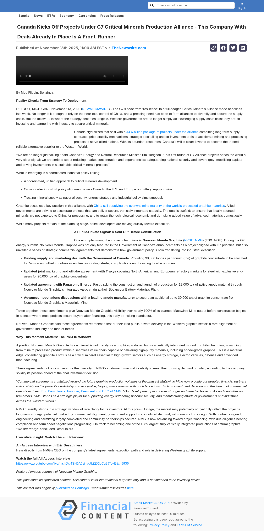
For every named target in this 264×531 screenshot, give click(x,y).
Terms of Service (189, 525)
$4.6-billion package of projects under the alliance (161, 132)
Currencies (87, 16)
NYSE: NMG (193, 240)
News (38, 16)
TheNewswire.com (129, 48)
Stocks (24, 16)
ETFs (51, 16)
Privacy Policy (159, 525)
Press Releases (112, 16)
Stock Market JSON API (152, 503)
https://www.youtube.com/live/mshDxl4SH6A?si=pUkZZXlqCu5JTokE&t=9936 (72, 463)
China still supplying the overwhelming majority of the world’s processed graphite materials (159, 206)
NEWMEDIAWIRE (95, 109)
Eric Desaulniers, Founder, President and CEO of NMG (81, 391)
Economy (67, 16)
